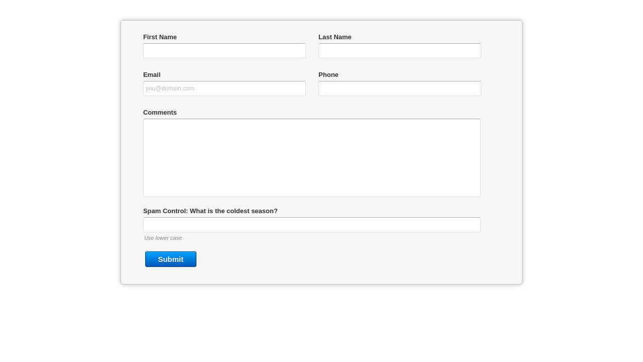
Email (152, 74)
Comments (160, 112)
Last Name (335, 37)
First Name (160, 37)
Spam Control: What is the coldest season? (210, 211)
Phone (328, 74)
